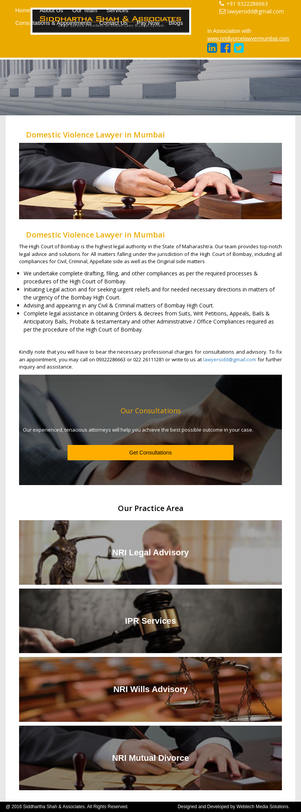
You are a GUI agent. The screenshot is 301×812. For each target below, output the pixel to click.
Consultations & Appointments (53, 22)
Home (23, 10)
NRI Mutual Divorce (150, 758)
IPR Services (150, 621)
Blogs (176, 22)
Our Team (85, 10)
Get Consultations (150, 453)
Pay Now (148, 22)
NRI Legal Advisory (150, 552)
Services (117, 10)
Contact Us (113, 22)
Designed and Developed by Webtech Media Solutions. (234, 806)
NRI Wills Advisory (150, 689)
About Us (51, 10)
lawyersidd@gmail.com (251, 11)
